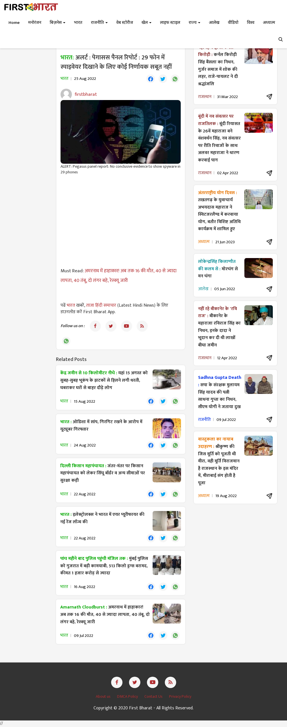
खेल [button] (146, 22)
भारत (71, 305)
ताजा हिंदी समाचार (101, 305)
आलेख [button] (214, 22)
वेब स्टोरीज (124, 22)
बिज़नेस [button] (57, 22)
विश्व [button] (250, 22)
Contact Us (153, 697)
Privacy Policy (180, 697)
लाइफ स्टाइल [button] (170, 22)
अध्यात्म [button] (269, 22)
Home (14, 22)
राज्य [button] (194, 22)
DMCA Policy (128, 697)
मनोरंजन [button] (34, 22)
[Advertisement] (120, 220)
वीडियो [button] (233, 22)
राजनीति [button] (99, 22)
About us (103, 697)
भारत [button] (78, 22)
